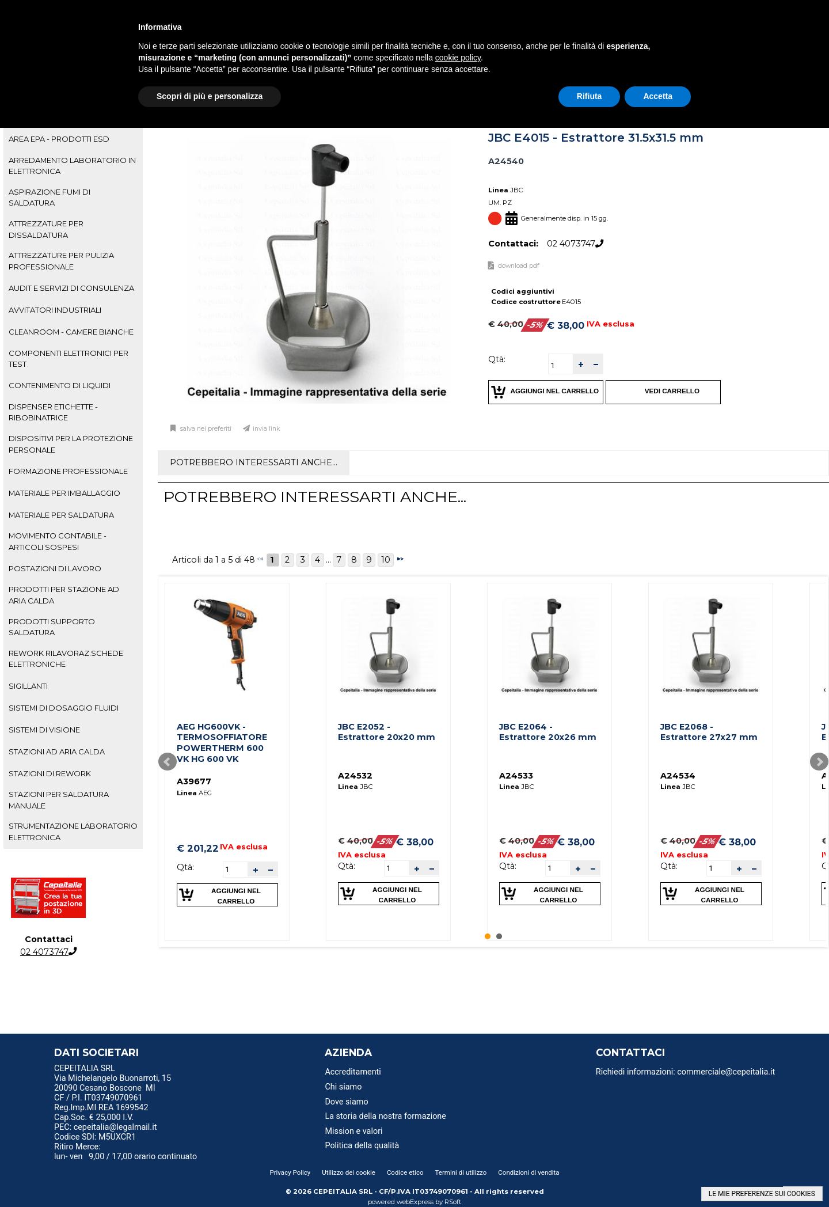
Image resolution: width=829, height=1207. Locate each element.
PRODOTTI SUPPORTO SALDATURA (52, 627)
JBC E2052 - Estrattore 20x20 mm (386, 732)
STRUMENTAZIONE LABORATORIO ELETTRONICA (73, 831)
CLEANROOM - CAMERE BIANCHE (71, 331)
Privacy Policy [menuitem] (289, 1172)
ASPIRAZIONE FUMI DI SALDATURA (49, 197)
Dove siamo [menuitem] (346, 1102)
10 (385, 560)
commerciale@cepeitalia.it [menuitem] (726, 1072)
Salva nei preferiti (204, 428)
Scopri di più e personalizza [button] (210, 96)
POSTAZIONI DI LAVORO (55, 568)
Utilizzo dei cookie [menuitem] (348, 1172)
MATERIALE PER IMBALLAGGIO (64, 493)
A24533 (516, 775)
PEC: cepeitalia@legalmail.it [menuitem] (110, 1127)
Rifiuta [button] (589, 96)
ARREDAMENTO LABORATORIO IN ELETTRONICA (72, 165)
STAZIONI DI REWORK (50, 773)
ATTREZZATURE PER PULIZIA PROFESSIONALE (61, 260)
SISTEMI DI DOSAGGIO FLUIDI (64, 707)
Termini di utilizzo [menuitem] (461, 1172)
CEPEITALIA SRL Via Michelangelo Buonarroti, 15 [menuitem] (112, 1073)
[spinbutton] (561, 365)
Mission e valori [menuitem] (353, 1131)
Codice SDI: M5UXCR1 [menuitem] (95, 1137)
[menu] (149, 1070)
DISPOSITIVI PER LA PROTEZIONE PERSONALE (71, 444)
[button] (580, 364)
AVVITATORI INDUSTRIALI (55, 309)
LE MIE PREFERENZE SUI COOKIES (762, 1194)
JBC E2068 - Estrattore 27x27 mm (709, 732)
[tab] (73, 139)
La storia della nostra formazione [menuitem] (385, 1116)
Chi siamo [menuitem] (343, 1087)
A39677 (194, 781)
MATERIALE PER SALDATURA (61, 514)
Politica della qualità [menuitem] (362, 1146)
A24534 (677, 775)
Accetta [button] (657, 96)
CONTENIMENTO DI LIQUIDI (60, 385)
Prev (167, 762)
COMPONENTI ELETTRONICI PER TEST (68, 358)
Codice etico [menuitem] (405, 1172)
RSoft (453, 1202)
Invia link (266, 428)
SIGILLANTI (28, 685)
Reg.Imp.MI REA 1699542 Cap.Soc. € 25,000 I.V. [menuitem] (101, 1112)
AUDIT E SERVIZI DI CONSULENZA (71, 288)
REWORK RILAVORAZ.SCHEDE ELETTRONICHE (66, 658)
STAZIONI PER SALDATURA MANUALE (59, 800)
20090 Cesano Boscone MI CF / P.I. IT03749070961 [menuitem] (104, 1093)
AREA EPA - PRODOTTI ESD (59, 138)
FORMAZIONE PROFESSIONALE (68, 471)
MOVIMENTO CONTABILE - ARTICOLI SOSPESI (58, 541)
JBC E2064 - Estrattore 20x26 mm (547, 732)
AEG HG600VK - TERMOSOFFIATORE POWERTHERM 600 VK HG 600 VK (222, 743)
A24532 (355, 775)
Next (819, 762)
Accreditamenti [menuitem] (353, 1072)
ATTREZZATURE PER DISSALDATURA (46, 229)
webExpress (415, 1202)
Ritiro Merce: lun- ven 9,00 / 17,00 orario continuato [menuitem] (125, 1152)
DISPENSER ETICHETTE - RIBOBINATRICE (53, 412)
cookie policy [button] (458, 57)
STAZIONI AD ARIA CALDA (57, 751)
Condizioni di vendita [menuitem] (528, 1172)
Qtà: (496, 359)
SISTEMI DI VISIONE (44, 729)
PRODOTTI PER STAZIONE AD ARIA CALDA (64, 594)
